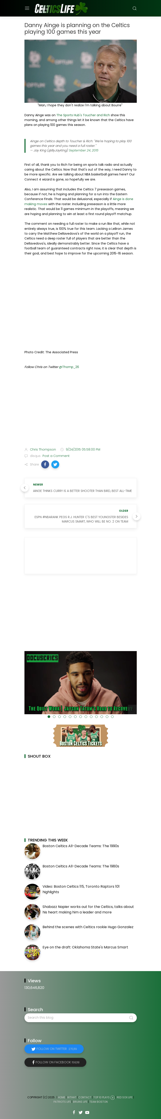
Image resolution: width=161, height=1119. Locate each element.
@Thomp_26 (69, 367)
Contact (84, 1097)
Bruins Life (80, 1102)
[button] (45, 464)
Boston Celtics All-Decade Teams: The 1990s (81, 845)
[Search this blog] (80, 1017)
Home (61, 1097)
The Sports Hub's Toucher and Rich (83, 115)
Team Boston (98, 1102)
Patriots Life (62, 1102)
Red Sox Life (125, 1097)
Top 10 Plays (101, 1097)
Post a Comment (56, 456)
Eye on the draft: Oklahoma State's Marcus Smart (85, 947)
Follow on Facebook (58, 1062)
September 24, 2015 (83, 150)
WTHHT (71, 1097)
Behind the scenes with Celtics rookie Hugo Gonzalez (88, 926)
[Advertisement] (80, 409)
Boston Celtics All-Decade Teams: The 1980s (81, 866)
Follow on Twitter (57, 1049)
